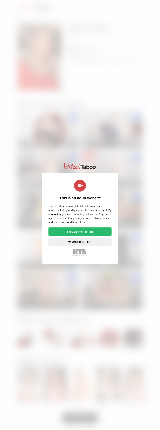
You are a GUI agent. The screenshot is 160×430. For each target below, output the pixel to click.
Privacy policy (101, 218)
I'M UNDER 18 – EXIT (80, 242)
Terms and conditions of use (69, 222)
